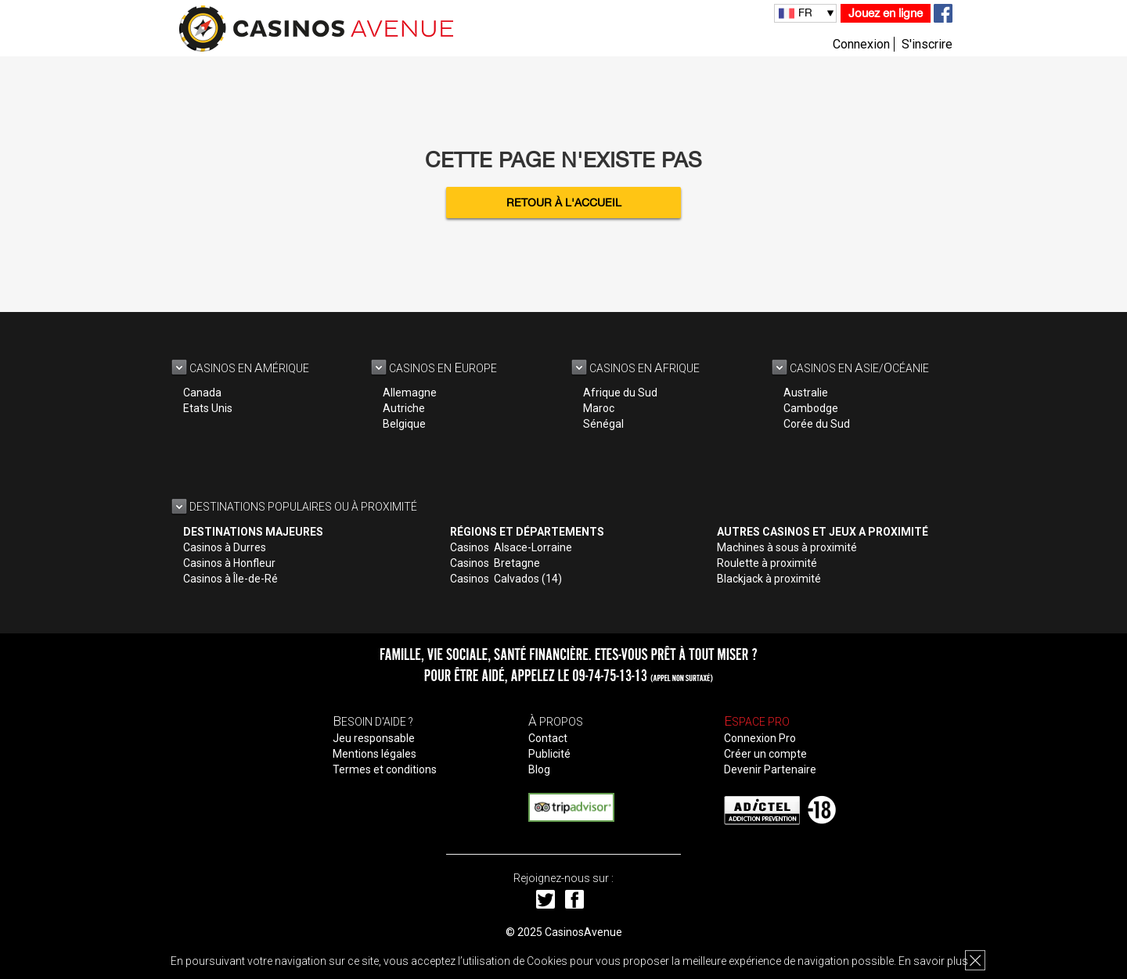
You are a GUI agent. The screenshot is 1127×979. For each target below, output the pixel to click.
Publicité (549, 754)
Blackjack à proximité (769, 578)
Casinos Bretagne (495, 563)
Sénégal (603, 424)
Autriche (404, 408)
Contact (547, 738)
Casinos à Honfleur (229, 563)
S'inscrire (927, 44)
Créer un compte (765, 754)
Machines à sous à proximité (787, 547)
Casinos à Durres (224, 547)
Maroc (598, 408)
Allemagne (410, 392)
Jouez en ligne (885, 13)
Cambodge (810, 408)
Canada (202, 392)
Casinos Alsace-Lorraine (511, 547)
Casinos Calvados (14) (506, 578)
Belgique (404, 424)
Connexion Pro (760, 738)
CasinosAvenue (583, 932)
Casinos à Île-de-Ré (230, 578)
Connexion (861, 44)
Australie (805, 392)
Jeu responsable (374, 738)
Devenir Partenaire (770, 769)
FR (805, 12)
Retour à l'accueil (563, 202)
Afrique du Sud (620, 392)
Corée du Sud (816, 424)
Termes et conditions (385, 769)
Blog (539, 769)
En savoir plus (933, 961)
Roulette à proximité (767, 563)
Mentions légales (374, 754)
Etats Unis (207, 408)
